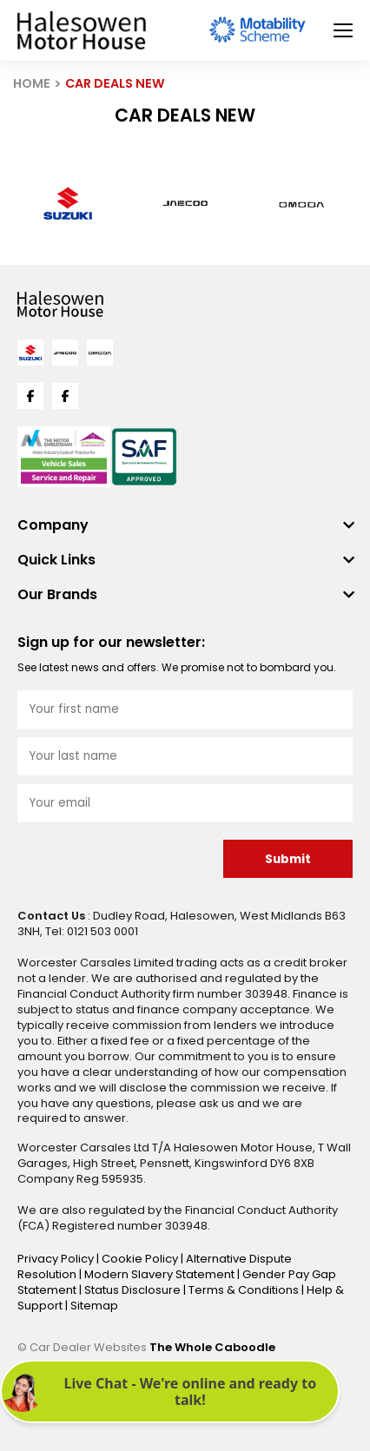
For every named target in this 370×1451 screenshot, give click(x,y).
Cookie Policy (141, 1258)
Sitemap (94, 1305)
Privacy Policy (56, 1258)
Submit (288, 859)
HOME (31, 83)
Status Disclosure (133, 1290)
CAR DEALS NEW (115, 83)
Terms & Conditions (244, 1290)
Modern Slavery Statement (160, 1274)
